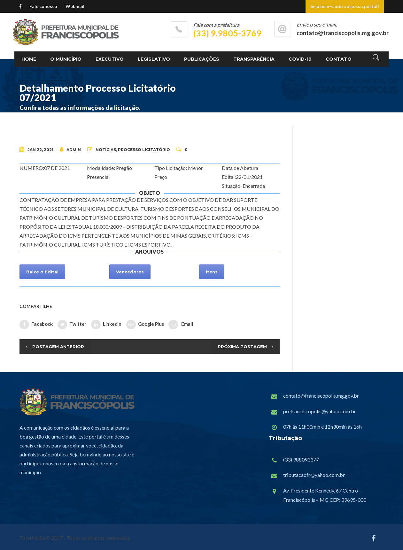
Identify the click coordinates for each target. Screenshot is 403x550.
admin (70, 149)
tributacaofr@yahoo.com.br (314, 475)
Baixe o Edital (42, 271)
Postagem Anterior (58, 346)
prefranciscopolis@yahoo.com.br (319, 411)
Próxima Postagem (242, 346)
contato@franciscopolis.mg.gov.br (321, 396)
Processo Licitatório (144, 149)
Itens (212, 271)
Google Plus (145, 324)
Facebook (36, 324)
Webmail (75, 6)
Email (180, 324)
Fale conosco (43, 6)
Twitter (72, 324)
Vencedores (130, 271)
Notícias (106, 149)
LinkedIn (106, 324)
